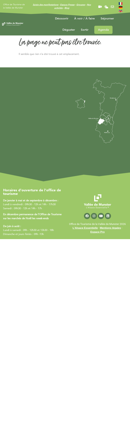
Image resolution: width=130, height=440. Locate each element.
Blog (66, 7)
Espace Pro (97, 231)
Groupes (80, 4)
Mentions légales (110, 227)
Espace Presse (67, 4)
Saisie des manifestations (45, 4)
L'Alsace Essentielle (85, 227)
